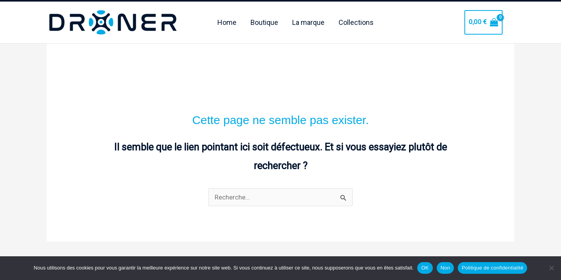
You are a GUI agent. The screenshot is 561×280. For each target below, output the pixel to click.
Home (226, 21)
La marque (308, 21)
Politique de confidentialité (492, 268)
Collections (356, 21)
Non (445, 268)
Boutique (264, 21)
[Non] (551, 268)
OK (425, 268)
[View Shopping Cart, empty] (483, 21)
